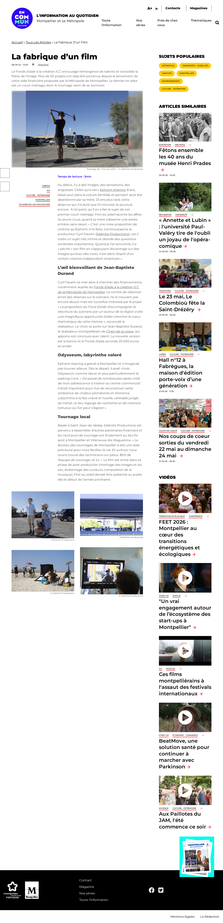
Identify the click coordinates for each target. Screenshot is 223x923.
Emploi (176, 596)
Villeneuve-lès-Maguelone (34, 204)
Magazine (86, 887)
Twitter (5, 186)
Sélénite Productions (112, 234)
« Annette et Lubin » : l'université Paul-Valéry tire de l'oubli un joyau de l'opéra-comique (185, 233)
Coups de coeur (168, 431)
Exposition (165, 145)
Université (181, 215)
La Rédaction (209, 916)
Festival (170, 669)
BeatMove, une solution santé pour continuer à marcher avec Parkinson (184, 754)
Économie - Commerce (185, 735)
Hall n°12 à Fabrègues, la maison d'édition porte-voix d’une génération (180, 373)
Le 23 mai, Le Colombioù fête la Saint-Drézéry (182, 303)
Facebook (5, 173)
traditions (165, 291)
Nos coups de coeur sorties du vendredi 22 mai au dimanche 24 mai (185, 446)
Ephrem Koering (112, 190)
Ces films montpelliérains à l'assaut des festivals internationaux (185, 684)
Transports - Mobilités (195, 66)
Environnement (171, 81)
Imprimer (43, 64)
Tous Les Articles (38, 42)
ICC (48, 190)
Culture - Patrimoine (38, 195)
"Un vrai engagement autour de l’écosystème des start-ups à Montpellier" (185, 614)
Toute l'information (93, 900)
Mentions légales (182, 916)
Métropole (168, 66)
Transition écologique (172, 516)
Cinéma (46, 186)
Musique (164, 808)
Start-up (164, 596)
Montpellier (43, 200)
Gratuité (167, 73)
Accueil (17, 42)
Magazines (198, 8)
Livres (162, 354)
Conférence (196, 516)
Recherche (165, 215)
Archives (180, 145)
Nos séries (87, 893)
